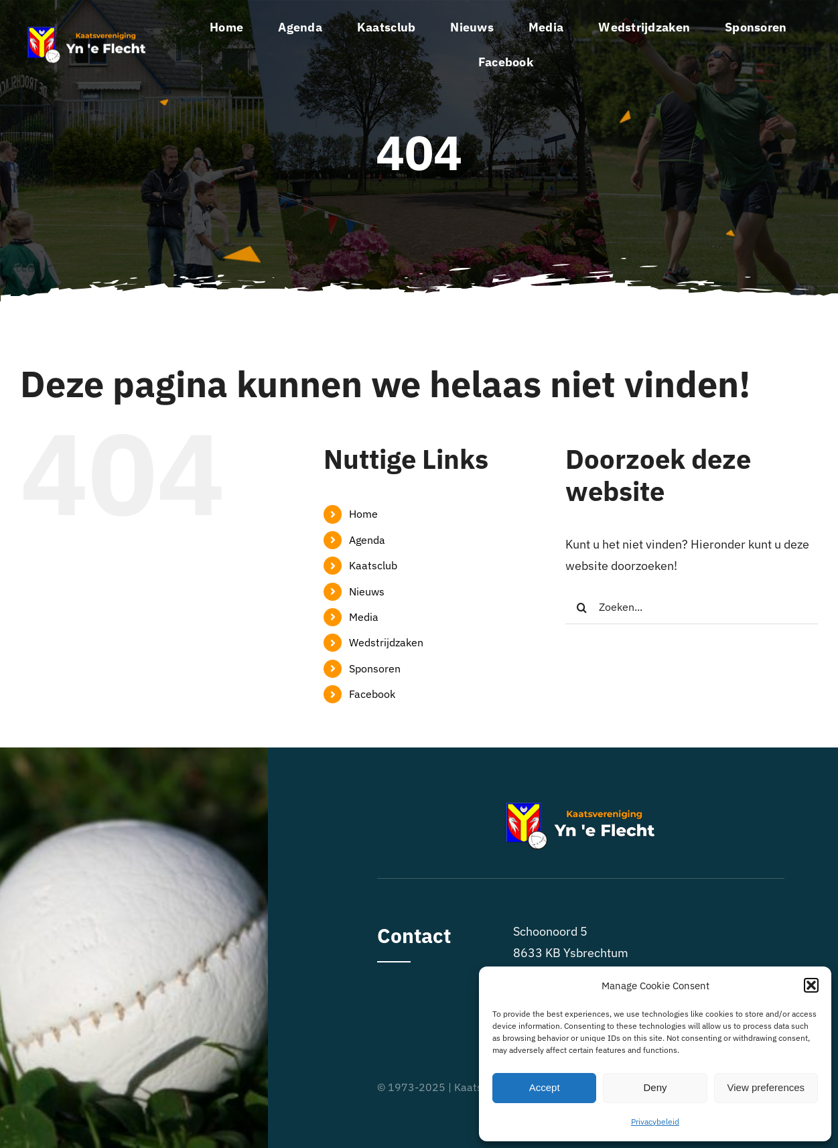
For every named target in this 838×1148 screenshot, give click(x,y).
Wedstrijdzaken (386, 642)
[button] (811, 985)
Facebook (372, 694)
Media (363, 617)
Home (363, 513)
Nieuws (367, 591)
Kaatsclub (373, 565)
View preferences (766, 1087)
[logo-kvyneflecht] (87, 31)
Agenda (367, 540)
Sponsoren (375, 668)
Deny (655, 1087)
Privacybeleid (655, 1122)
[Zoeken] (582, 607)
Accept (544, 1087)
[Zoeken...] (691, 607)
